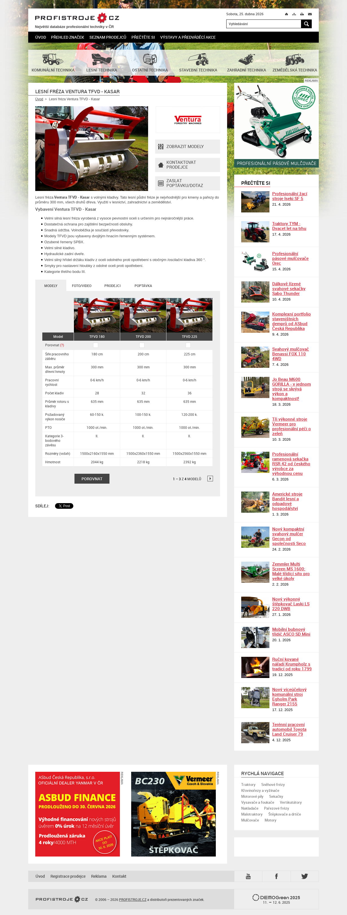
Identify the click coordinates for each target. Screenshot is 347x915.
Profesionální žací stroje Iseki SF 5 (289, 196)
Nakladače (249, 808)
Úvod (40, 37)
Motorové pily (252, 796)
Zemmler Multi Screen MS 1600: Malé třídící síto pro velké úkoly (291, 571)
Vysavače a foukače (257, 802)
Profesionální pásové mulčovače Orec (290, 258)
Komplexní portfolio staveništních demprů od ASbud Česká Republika (291, 321)
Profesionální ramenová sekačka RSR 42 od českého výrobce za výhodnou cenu (291, 463)
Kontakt (119, 876)
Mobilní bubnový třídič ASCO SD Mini (291, 631)
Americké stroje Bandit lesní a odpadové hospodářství (287, 501)
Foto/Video (81, 285)
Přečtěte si (143, 37)
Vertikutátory (291, 802)
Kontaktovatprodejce (177, 165)
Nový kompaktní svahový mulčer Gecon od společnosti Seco (289, 536)
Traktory (248, 784)
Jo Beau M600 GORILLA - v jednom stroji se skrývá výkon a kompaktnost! (291, 388)
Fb (277, 876)
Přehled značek (67, 37)
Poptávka (143, 285)
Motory (270, 820)
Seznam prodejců (107, 37)
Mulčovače (250, 820)
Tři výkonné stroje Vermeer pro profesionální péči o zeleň (291, 426)
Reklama (99, 876)
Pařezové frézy (276, 808)
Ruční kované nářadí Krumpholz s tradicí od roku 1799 (292, 663)
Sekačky (276, 796)
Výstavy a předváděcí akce (188, 37)
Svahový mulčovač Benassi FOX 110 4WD (290, 353)
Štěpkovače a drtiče (284, 814)
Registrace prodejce (67, 876)
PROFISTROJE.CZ (77, 18)
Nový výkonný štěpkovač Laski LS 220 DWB (290, 603)
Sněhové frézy (273, 784)
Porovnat (54, 345)
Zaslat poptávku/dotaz (180, 183)
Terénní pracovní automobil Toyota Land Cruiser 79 (289, 729)
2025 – (276, 899)
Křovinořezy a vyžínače (260, 790)
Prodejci (112, 285)
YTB (249, 876)
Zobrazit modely (181, 147)
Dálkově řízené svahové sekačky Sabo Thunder (289, 288)
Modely (50, 285)
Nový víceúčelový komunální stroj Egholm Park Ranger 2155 (289, 696)
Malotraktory (252, 814)
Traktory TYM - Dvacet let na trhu (289, 226)
